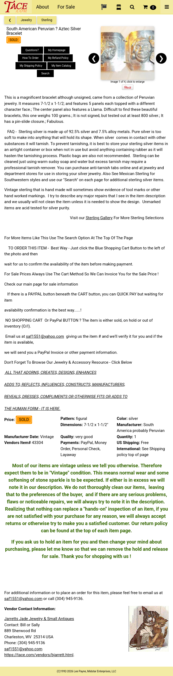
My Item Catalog (61, 65)
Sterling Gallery (99, 217)
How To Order (30, 57)
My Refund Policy (58, 57)
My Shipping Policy (31, 65)
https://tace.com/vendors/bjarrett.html (39, 654)
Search (45, 73)
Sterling (46, 20)
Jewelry (26, 20)
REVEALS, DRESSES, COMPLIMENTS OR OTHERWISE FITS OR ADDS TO (66, 396)
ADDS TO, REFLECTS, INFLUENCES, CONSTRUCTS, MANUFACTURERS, (64, 384)
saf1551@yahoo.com (45, 336)
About (42, 7)
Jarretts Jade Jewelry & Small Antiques (39, 618)
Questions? (32, 50)
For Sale (66, 7)
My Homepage (57, 50)
